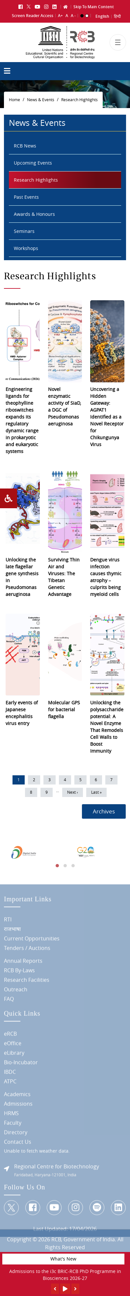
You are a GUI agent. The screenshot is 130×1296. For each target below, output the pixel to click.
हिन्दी (117, 16)
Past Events (26, 197)
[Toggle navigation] (118, 42)
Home (14, 99)
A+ (60, 15)
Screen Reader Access (32, 15)
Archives (104, 811)
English (102, 16)
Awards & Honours (34, 214)
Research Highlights (79, 99)
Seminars (24, 231)
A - (73, 15)
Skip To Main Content (93, 7)
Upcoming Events (33, 163)
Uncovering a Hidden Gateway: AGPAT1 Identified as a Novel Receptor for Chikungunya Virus (107, 416)
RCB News (25, 146)
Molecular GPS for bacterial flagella (64, 709)
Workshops (26, 248)
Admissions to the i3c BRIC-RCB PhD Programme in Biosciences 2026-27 (65, 1274)
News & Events (40, 99)
